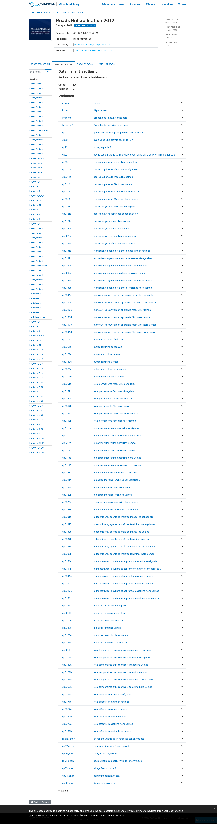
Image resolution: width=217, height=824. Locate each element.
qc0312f (66, 450)
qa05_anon (68, 768)
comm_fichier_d (36, 97)
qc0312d (66, 184)
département (100, 110)
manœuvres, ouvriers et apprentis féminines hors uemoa (125, 331)
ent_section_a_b (36, 158)
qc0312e (66, 442)
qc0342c (67, 309)
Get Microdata (85, 25)
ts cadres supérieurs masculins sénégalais (116, 428)
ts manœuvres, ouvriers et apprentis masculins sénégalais (125, 561)
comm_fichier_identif (38, 130)
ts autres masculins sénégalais (110, 605)
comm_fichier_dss (37, 102)
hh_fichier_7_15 (36, 354)
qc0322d (66, 228)
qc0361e (66, 605)
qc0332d (66, 272)
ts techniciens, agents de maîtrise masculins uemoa (121, 531)
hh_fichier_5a (35, 200)
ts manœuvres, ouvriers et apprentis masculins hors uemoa (126, 590)
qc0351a (66, 383)
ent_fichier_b (35, 293)
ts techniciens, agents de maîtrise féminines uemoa (121, 538)
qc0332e (66, 531)
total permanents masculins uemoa (113, 398)
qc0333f (66, 553)
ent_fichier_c (35, 298)
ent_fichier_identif (37, 317)
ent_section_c (35, 163)
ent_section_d (35, 167)
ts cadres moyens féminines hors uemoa (116, 509)
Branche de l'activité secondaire (111, 124)
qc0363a (67, 679)
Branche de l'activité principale (110, 117)
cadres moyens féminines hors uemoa (114, 243)
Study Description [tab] (40, 64)
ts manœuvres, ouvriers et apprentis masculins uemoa (123, 575)
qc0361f (66, 612)
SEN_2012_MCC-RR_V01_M (73, 12)
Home (31, 12)
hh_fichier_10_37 (36, 443)
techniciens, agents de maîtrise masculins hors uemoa (123, 280)
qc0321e (66, 472)
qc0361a (66, 649)
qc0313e (66, 457)
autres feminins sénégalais (108, 346)
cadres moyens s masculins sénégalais (115, 206)
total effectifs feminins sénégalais (111, 701)
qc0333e (66, 546)
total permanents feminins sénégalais (114, 391)
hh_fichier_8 (34, 214)
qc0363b (67, 686)
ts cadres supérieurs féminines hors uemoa (117, 465)
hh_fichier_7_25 (36, 401)
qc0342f (66, 583)
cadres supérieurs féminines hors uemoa (116, 198)
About (122, 4)
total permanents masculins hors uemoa (116, 413)
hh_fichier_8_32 (36, 429)
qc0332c (66, 265)
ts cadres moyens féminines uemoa (113, 494)
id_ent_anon (68, 738)
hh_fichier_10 (35, 223)
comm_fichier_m (36, 149)
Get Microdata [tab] (106, 64)
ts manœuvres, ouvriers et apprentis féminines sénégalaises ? (127, 568)
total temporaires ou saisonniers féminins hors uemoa (123, 686)
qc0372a (67, 708)
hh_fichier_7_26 (36, 405)
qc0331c (66, 250)
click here (118, 814)
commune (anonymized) (107, 775)
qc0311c (66, 161)
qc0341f (66, 568)
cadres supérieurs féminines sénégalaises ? (117, 169)
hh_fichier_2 (34, 186)
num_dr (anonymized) (105, 753)
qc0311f (66, 435)
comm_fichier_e (36, 107)
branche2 (67, 124)
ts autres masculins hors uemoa (111, 635)
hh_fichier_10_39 (36, 452)
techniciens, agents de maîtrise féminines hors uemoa (123, 287)
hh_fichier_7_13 (36, 349)
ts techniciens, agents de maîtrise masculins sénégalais (123, 516)
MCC (58, 12)
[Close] (214, 808)
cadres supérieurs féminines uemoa (113, 184)
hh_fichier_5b (35, 205)
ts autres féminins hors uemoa (110, 642)
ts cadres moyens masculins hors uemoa (116, 501)
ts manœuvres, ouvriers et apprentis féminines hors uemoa (126, 598)
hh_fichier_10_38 (36, 447)
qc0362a (67, 664)
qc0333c (66, 280)
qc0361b (66, 657)
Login (182, 4)
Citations (150, 4)
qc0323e (66, 501)
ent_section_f (35, 177)
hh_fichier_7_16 (36, 359)
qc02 (65, 139)
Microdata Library (69, 4)
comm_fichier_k (36, 139)
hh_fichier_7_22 (36, 387)
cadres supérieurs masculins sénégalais (115, 161)
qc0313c (66, 191)
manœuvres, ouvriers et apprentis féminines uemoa (122, 317)
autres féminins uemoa (106, 361)
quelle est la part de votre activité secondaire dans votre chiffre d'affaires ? (134, 154)
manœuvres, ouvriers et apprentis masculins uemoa (122, 309)
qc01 (64, 132)
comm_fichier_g (36, 116)
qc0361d (66, 346)
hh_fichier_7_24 (36, 396)
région (97, 102)
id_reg (65, 102)
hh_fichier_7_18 (36, 368)
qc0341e (66, 561)
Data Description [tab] (63, 64)
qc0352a (66, 398)
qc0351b (66, 391)
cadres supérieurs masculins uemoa (113, 176)
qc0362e (67, 620)
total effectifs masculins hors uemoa (113, 723)
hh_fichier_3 (34, 191)
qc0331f (66, 524)
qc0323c (66, 235)
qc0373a (67, 723)
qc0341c (66, 294)
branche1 (67, 117)
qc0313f (66, 465)
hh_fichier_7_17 (36, 363)
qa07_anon (68, 745)
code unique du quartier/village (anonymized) (118, 760)
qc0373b (67, 731)
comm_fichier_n (36, 153)
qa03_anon (68, 782)
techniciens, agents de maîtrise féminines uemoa (120, 272)
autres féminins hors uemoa (109, 376)
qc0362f (66, 627)
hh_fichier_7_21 (36, 382)
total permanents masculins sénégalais (115, 383)
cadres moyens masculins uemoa (112, 221)
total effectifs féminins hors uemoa (112, 731)
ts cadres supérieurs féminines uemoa (114, 450)
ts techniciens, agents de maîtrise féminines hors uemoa (124, 553)
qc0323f (66, 509)
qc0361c (66, 339)
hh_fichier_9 (34, 219)
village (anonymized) (105, 768)
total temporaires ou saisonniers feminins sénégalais (122, 657)
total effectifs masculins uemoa (110, 708)
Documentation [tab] (85, 64)
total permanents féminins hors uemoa (115, 420)
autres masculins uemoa (107, 354)
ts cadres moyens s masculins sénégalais (116, 472)
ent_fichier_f (35, 312)
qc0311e (66, 428)
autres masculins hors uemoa (110, 368)
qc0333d (66, 287)
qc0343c (67, 324)
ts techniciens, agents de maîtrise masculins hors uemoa (124, 546)
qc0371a (66, 694)
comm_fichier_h (36, 121)
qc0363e (67, 635)
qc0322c (66, 221)
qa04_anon (68, 775)
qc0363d (67, 376)
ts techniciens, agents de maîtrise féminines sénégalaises (124, 524)
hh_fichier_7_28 (36, 415)
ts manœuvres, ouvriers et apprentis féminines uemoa (123, 583)
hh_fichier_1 (34, 181)
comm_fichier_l (36, 144)
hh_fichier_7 (34, 209)
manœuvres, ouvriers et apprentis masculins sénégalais (124, 294)
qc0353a (66, 413)
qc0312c (66, 176)
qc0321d (66, 213)
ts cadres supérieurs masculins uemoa (115, 442)
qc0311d (66, 169)
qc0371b (66, 701)
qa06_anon (68, 753)
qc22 (64, 154)
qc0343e (67, 590)
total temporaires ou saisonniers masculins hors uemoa (124, 679)
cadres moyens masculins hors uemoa (115, 235)
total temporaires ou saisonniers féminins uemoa (120, 672)
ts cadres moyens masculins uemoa (113, 487)
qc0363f (66, 642)
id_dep (65, 110)
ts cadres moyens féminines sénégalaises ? (117, 479)
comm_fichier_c (36, 93)
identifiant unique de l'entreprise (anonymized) (119, 738)
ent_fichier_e (35, 307)
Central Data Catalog (45, 12)
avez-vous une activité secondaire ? (113, 139)
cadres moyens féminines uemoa (111, 228)
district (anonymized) (105, 782)
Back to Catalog (40, 802)
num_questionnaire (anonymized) (112, 745)
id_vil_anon (68, 760)
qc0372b (67, 716)
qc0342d (67, 317)
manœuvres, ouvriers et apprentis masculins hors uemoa (125, 324)
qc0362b (67, 672)
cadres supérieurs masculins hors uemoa (116, 191)
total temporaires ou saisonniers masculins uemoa (121, 664)
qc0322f (66, 494)
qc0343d (67, 331)
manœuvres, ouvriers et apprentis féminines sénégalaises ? (126, 302)
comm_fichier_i (36, 125)
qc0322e (66, 487)
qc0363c (67, 368)
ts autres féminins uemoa (107, 627)
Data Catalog (108, 4)
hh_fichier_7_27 (36, 410)
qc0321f (66, 479)
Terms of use (166, 4)
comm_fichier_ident (38, 265)
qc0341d (66, 302)
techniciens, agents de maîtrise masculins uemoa (120, 265)
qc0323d (66, 243)
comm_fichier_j (36, 135)
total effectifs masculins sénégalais (112, 694)
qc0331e (66, 516)
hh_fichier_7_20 (36, 377)
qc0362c (67, 354)
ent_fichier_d (35, 303)
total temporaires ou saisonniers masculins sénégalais (123, 649)
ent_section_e (35, 172)
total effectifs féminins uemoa (110, 716)
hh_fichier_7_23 (36, 391)
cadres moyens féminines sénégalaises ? (116, 213)
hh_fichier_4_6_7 (36, 195)
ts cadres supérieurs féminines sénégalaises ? (118, 435)
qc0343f (66, 598)
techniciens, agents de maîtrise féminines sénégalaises (123, 257)
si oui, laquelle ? (102, 147)
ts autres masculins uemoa (108, 620)
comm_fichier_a (36, 83)
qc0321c (66, 206)
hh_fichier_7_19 (36, 373)
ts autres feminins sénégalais (109, 612)
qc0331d (66, 257)
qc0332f (66, 538)
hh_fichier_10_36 (36, 438)
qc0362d (67, 361)
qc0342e (67, 575)
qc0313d (66, 198)
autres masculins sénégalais (109, 339)
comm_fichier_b (36, 88)
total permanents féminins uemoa (112, 405)
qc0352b (67, 405)
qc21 (64, 147)
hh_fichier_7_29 (36, 419)
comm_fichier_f (36, 111)
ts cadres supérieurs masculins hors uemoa (117, 457)
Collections (136, 4)
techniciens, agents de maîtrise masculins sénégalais (122, 250)
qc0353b (67, 420)
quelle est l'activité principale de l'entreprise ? (118, 132)
